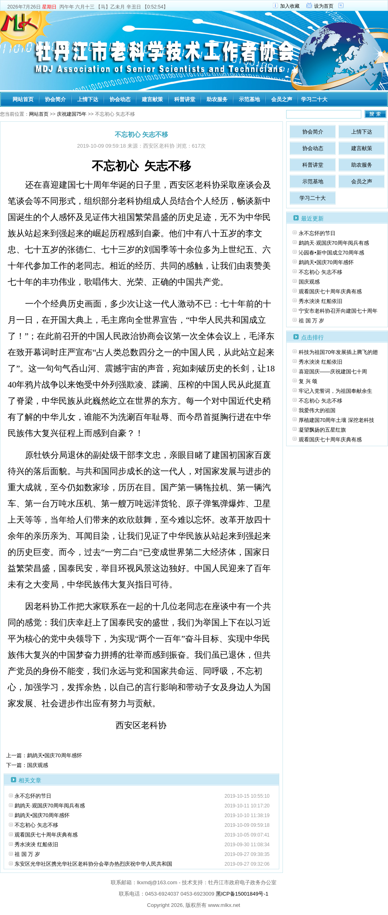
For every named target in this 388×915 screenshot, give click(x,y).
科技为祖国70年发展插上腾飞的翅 (338, 352)
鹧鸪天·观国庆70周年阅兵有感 (50, 806)
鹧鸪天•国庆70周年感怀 (42, 815)
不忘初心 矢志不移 (36, 825)
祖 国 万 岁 (27, 854)
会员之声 (281, 99)
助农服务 (217, 99)
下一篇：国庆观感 (27, 765)
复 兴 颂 (308, 381)
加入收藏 (289, 6)
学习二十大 (314, 99)
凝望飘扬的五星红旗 (322, 430)
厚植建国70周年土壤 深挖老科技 (336, 420)
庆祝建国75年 (71, 114)
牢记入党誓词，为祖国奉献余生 (335, 391)
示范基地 (249, 99)
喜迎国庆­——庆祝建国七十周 (333, 372)
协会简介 (55, 99)
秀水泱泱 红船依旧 (36, 844)
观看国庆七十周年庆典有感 (46, 835)
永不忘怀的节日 (33, 796)
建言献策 (152, 99)
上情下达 (87, 99)
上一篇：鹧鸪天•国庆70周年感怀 (44, 755)
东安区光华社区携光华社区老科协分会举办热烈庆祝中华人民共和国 (93, 864)
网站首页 (23, 99)
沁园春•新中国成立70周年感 (331, 253)
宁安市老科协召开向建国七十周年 (338, 311)
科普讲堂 (184, 99)
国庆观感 (309, 282)
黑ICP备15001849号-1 (242, 894)
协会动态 (120, 99)
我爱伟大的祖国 (317, 410)
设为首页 (323, 6)
